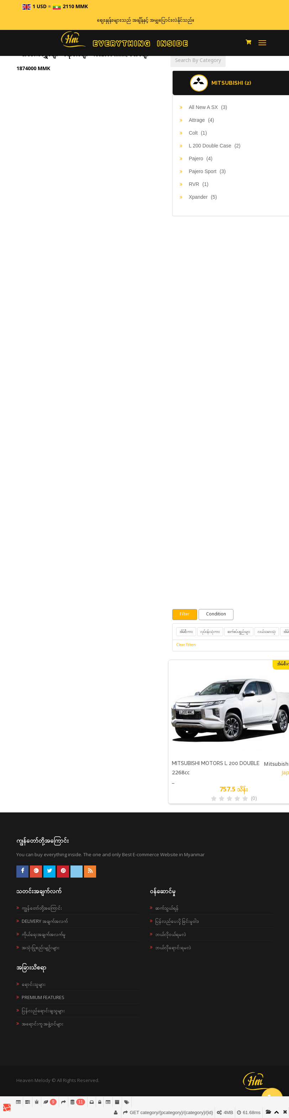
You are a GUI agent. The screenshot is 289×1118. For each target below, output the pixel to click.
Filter (185, 614)
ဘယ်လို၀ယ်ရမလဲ (170, 934)
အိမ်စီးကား (186, 632)
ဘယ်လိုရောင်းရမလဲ (173, 947)
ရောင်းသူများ (34, 984)
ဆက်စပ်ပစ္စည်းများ (238, 631)
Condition (216, 614)
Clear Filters (186, 645)
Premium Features (43, 997)
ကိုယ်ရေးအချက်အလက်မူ (43, 934)
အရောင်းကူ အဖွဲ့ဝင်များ (42, 1023)
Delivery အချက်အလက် (45, 921)
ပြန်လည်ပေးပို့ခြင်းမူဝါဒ (177, 921)
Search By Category (198, 60)
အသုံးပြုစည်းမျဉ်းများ (40, 947)
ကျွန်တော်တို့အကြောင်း (42, 908)
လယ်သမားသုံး (267, 631)
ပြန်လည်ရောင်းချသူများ (43, 1010)
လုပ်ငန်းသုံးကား (210, 631)
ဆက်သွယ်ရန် (167, 908)
